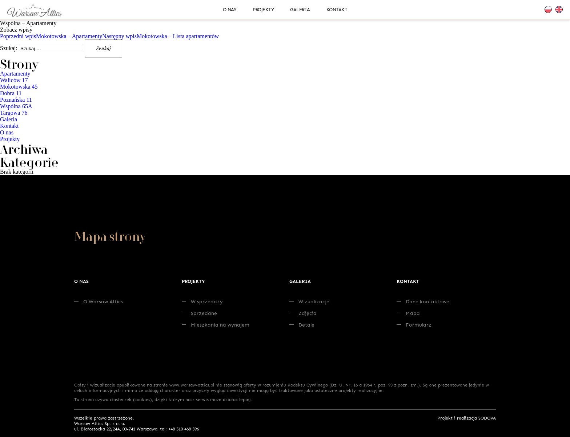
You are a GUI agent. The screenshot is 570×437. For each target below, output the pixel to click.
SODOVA (487, 418)
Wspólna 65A (16, 106)
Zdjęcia (303, 313)
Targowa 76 (13, 113)
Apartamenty (15, 73)
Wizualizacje (309, 301)
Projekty (263, 9)
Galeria (300, 9)
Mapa (408, 313)
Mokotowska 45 (19, 87)
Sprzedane (199, 313)
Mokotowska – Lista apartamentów (160, 36)
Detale (301, 324)
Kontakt (337, 9)
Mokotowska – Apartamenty (51, 36)
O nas (230, 9)
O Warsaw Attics (98, 301)
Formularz (414, 324)
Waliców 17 (14, 80)
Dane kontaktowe (423, 301)
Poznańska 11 (16, 100)
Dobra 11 (10, 93)
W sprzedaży (202, 301)
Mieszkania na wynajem (215, 324)
